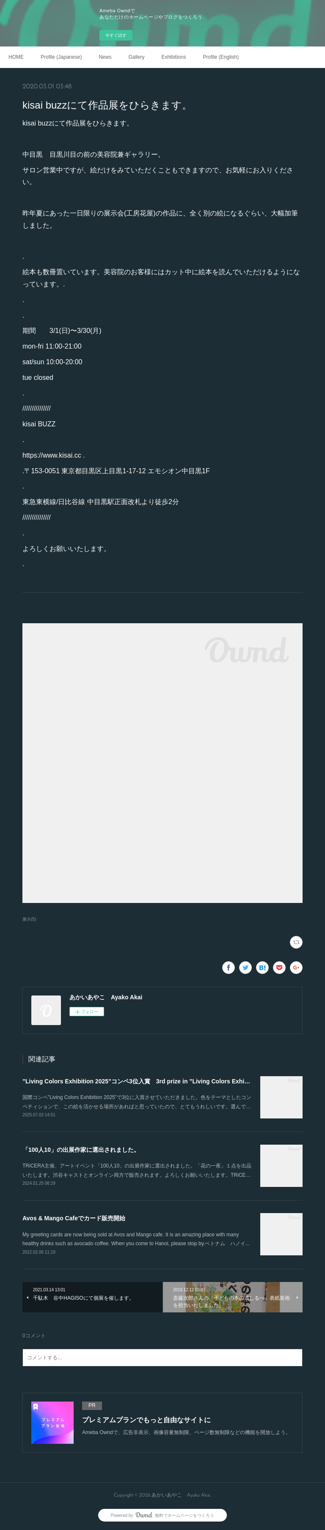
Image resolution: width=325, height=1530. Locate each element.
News (105, 57)
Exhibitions (173, 57)
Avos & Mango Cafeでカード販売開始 (73, 1218)
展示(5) (29, 919)
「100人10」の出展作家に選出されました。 (81, 1149)
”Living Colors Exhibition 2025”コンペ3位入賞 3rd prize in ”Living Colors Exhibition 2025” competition (168, 1081)
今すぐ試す (116, 35)
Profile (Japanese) (61, 57)
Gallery (136, 57)
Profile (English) (221, 57)
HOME (16, 57)
